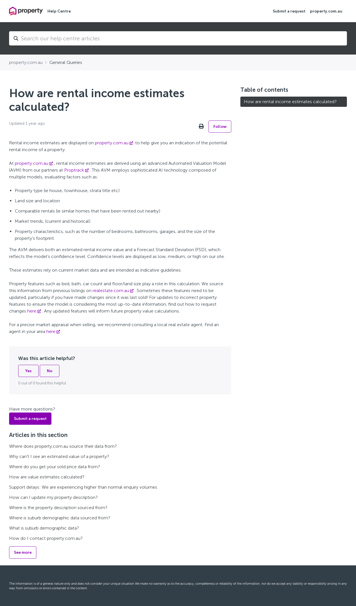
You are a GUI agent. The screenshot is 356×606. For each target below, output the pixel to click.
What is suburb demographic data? (44, 528)
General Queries (65, 62)
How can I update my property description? (53, 497)
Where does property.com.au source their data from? (63, 446)
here (31, 311)
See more (23, 552)
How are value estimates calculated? (46, 477)
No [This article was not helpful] (49, 370)
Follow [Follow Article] (219, 126)
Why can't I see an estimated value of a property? (59, 456)
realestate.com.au (111, 290)
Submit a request (289, 11)
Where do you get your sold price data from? (54, 466)
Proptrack (74, 170)
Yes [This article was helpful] (28, 370)
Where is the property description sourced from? (58, 507)
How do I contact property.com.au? (46, 538)
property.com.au (326, 11)
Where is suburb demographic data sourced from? (59, 517)
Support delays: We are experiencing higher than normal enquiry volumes (83, 487)
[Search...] (178, 38)
